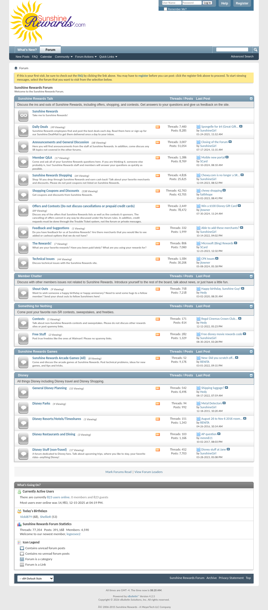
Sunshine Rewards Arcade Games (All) (59, 358)
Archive (211, 578)
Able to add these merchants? (220, 228)
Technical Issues (43, 259)
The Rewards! (41, 243)
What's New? (27, 50)
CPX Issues (208, 258)
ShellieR (45, 517)
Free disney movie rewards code (221, 334)
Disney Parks (41, 403)
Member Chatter (30, 276)
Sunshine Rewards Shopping (52, 175)
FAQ (35, 56)
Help (224, 3)
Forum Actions (84, 56)
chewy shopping (211, 190)
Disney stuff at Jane (213, 449)
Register (242, 3)
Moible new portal (213, 157)
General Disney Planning (49, 388)
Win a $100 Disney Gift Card (219, 206)
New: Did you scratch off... (218, 358)
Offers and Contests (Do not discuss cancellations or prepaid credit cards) (83, 206)
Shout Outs (40, 289)
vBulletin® (133, 596)
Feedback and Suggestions (50, 228)
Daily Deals (40, 127)
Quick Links (106, 56)
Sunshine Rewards (45, 111)
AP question (209, 434)
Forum (50, 50)
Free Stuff (39, 334)
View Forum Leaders (148, 472)
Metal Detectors (211, 403)
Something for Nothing (35, 306)
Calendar (46, 56)
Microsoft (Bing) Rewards (217, 243)
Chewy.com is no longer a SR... (220, 175)
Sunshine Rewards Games (37, 351)
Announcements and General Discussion (60, 142)
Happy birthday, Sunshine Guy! (221, 289)
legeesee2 (73, 534)
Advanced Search (242, 56)
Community (62, 56)
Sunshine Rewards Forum (187, 578)
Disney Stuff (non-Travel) (49, 450)
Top (248, 578)
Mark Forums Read (119, 472)
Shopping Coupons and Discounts (55, 191)
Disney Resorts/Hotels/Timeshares (56, 419)
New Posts (23, 56)
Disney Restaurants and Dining (53, 434)
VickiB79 (26, 517)
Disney (23, 375)
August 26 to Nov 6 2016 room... (222, 419)
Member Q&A (42, 157)
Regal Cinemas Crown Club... (219, 319)
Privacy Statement (231, 578)
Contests (38, 319)
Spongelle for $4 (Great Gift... (219, 126)
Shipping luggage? (212, 388)
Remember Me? (175, 9)
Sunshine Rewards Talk (35, 98)
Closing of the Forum (214, 142)
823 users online (58, 497)
